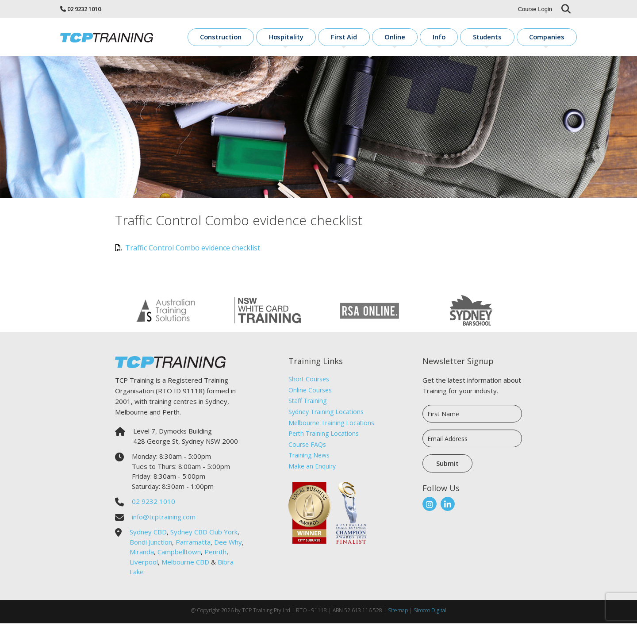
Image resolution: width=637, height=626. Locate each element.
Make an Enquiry (312, 469)
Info (463, 38)
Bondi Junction (151, 544)
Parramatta (193, 544)
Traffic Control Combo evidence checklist (187, 250)
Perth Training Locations (323, 436)
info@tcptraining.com (164, 519)
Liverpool (144, 564)
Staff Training (307, 403)
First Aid (386, 38)
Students (502, 38)
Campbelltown (179, 554)
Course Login (535, 9)
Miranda (142, 554)
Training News (309, 457)
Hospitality (338, 38)
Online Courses (310, 392)
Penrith (215, 554)
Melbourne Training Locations (331, 425)
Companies (552, 38)
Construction (282, 38)
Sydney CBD (148, 534)
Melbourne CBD (185, 564)
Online (428, 38)
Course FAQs (307, 447)
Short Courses (308, 381)
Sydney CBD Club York (204, 534)
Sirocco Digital (430, 613)
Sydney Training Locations (326, 414)
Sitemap (398, 613)
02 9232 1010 (84, 9)
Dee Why (228, 544)
